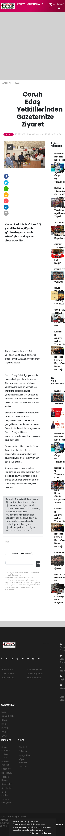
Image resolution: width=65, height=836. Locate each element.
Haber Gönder (34, 677)
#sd (7, 541)
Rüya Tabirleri (23, 761)
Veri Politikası (8, 677)
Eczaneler (6, 768)
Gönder (38, 564)
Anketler (23, 751)
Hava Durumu (6, 749)
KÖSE (4, 724)
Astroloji (23, 766)
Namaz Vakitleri (5, 763)
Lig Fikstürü (7, 772)
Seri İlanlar (7, 788)
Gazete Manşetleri (7, 801)
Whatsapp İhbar (35, 673)
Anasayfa (7, 82)
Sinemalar (7, 784)
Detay (34, 833)
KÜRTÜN (5, 728)
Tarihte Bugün (5, 778)
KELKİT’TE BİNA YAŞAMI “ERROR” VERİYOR (59, 275)
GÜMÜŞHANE (35, 4)
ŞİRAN (4, 719)
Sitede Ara (24, 747)
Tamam (46, 833)
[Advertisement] (32, 46)
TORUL (5, 732)
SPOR (4, 736)
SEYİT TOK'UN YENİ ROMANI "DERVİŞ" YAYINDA (59, 296)
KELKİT (21, 4)
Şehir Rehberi (5, 794)
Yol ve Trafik (5, 756)
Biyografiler (24, 755)
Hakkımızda (7, 669)
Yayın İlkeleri (8, 673)
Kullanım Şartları (35, 669)
